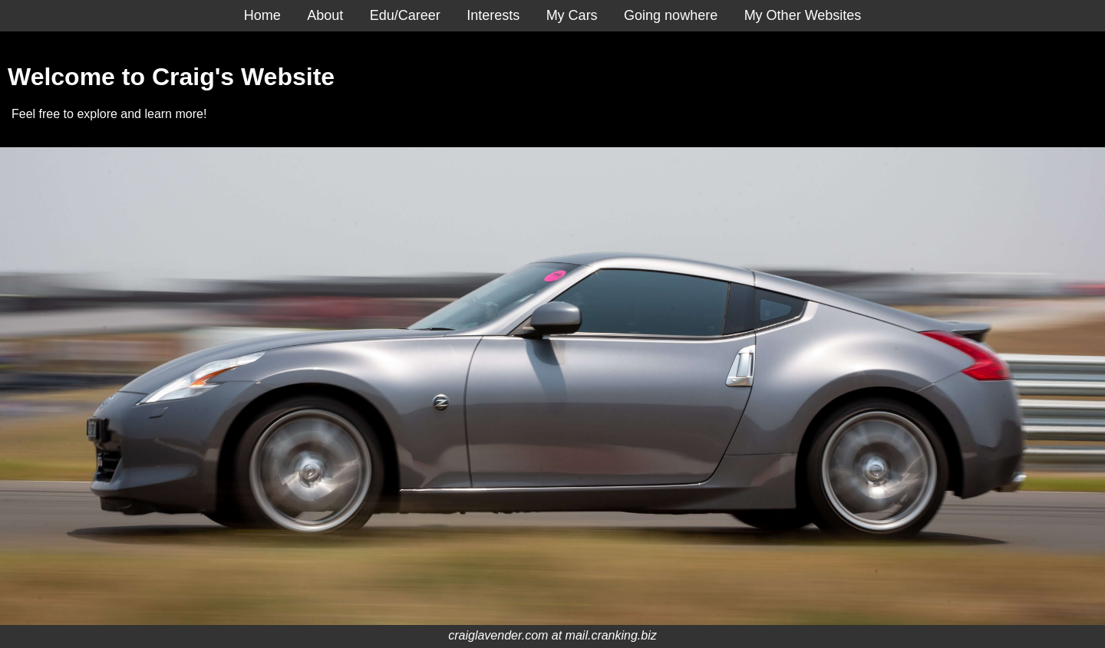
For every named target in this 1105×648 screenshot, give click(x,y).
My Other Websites (803, 15)
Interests (493, 15)
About (325, 15)
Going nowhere (670, 15)
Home (262, 15)
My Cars (572, 15)
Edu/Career (405, 15)
